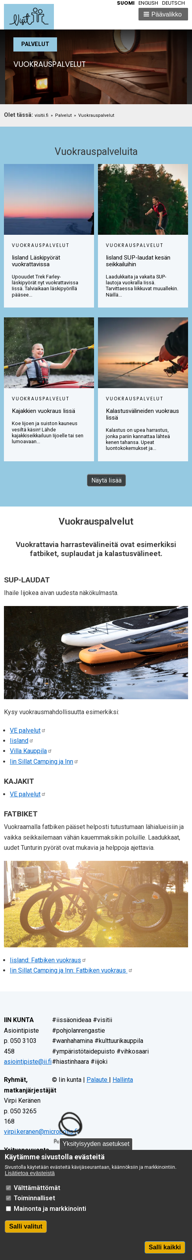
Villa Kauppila (31, 751)
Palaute (98, 1079)
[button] (163, 14)
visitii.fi (41, 115)
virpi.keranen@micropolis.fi (41, 1131)
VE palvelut (28, 730)
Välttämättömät (37, 1196)
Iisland (22, 740)
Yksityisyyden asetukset (96, 1152)
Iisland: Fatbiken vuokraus (48, 960)
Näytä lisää (106, 480)
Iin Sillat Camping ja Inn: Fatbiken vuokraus (71, 970)
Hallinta (123, 1079)
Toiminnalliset (34, 1206)
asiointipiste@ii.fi (28, 1061)
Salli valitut (25, 1235)
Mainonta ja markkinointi (50, 1217)
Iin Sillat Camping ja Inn (44, 761)
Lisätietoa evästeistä (30, 1182)
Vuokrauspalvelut (96, 115)
